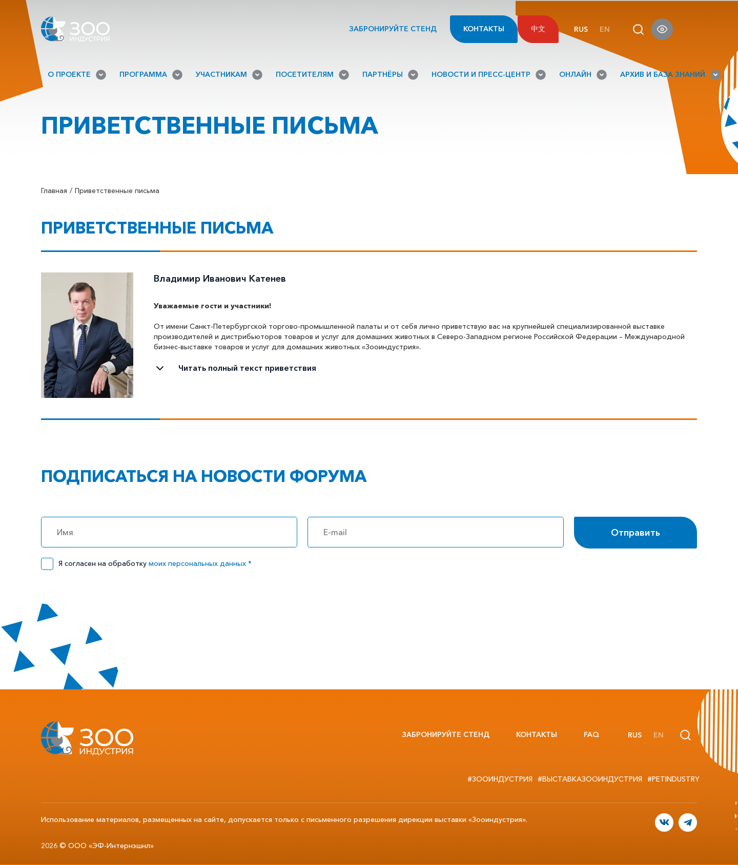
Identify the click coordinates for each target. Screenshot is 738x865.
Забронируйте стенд (384, 29)
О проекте (77, 75)
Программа (150, 75)
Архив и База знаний (670, 75)
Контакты (483, 28)
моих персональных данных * (200, 563)
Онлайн (583, 75)
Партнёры (390, 75)
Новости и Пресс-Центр (489, 75)
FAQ (591, 734)
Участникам (229, 75)
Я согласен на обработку (155, 563)
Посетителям (312, 75)
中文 (538, 28)
